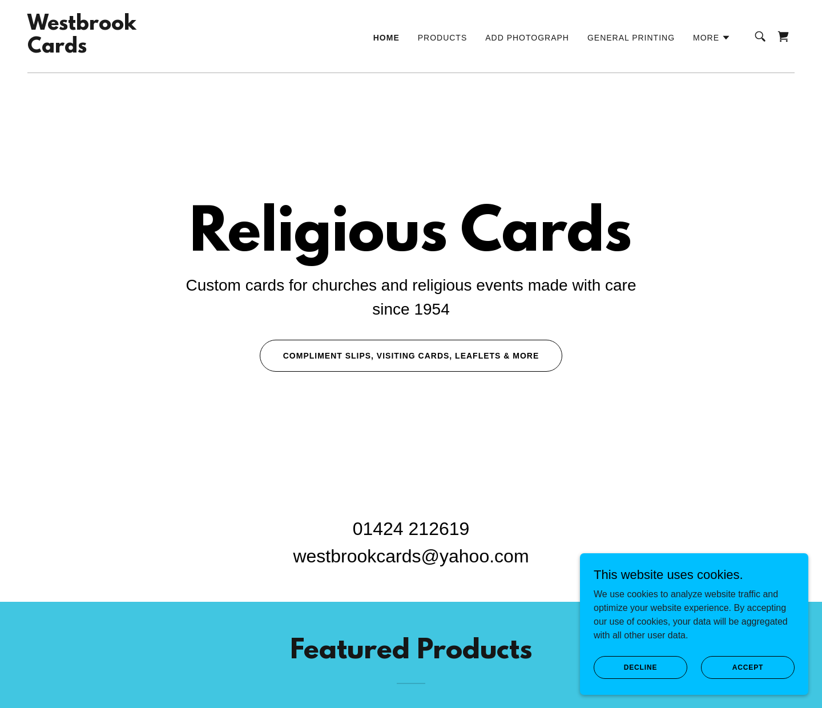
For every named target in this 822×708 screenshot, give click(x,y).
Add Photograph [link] (527, 37)
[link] (81, 49)
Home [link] (386, 37)
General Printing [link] (631, 37)
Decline (641, 667)
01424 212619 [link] (411, 528)
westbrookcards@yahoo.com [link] (411, 556)
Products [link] (443, 37)
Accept (747, 667)
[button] (712, 38)
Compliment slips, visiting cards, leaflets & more (411, 355)
